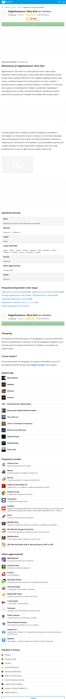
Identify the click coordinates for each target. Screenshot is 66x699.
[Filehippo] (7, 2)
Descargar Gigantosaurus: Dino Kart (15, 295)
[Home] (2, 7)
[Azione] (19, 7)
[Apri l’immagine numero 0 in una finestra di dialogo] (17, 164)
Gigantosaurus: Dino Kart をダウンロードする (18, 302)
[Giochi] (13, 7)
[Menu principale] (64, 2)
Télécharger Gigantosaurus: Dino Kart (15, 299)
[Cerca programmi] (60, 2)
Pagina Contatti (38, 365)
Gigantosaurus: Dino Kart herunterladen (46, 292)
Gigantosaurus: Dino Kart (29, 11)
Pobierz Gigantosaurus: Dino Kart (14, 306)
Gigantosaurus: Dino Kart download (14, 292)
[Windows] (7, 7)
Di (12, 15)
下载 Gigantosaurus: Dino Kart (43, 295)
